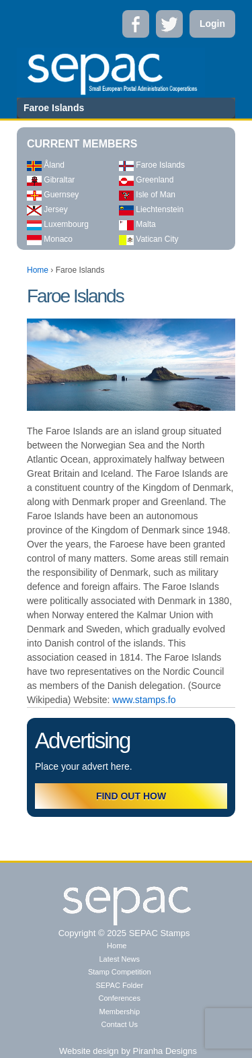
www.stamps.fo (143, 699)
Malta (137, 224)
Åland (46, 165)
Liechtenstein (151, 209)
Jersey (47, 209)
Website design (89, 1051)
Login (212, 23)
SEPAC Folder (119, 985)
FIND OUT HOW (131, 796)
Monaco (50, 239)
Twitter (169, 24)
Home (37, 270)
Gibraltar (51, 180)
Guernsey (53, 194)
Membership (119, 1011)
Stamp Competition (119, 972)
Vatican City (148, 239)
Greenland (146, 180)
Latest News (119, 959)
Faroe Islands (152, 165)
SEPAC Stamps (158, 933)
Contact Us (119, 1024)
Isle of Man (147, 194)
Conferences (119, 998)
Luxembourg (58, 224)
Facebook (135, 24)
